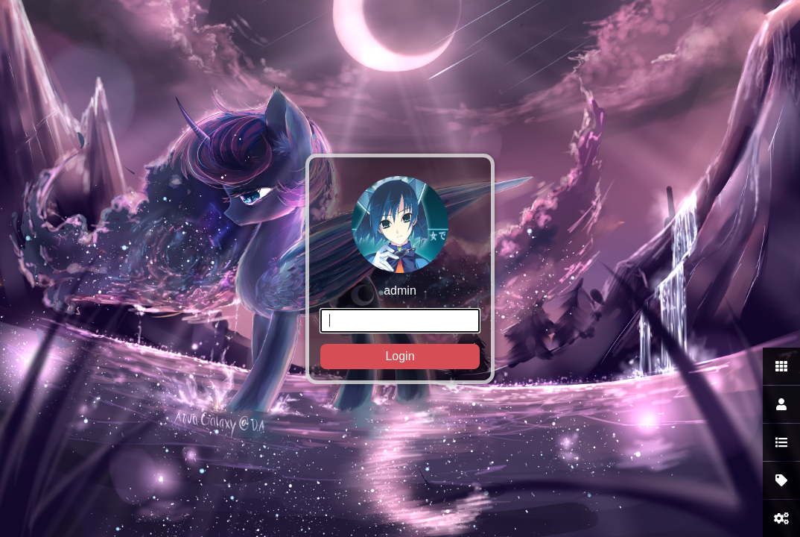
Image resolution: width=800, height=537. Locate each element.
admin (400, 272)
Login (399, 356)
